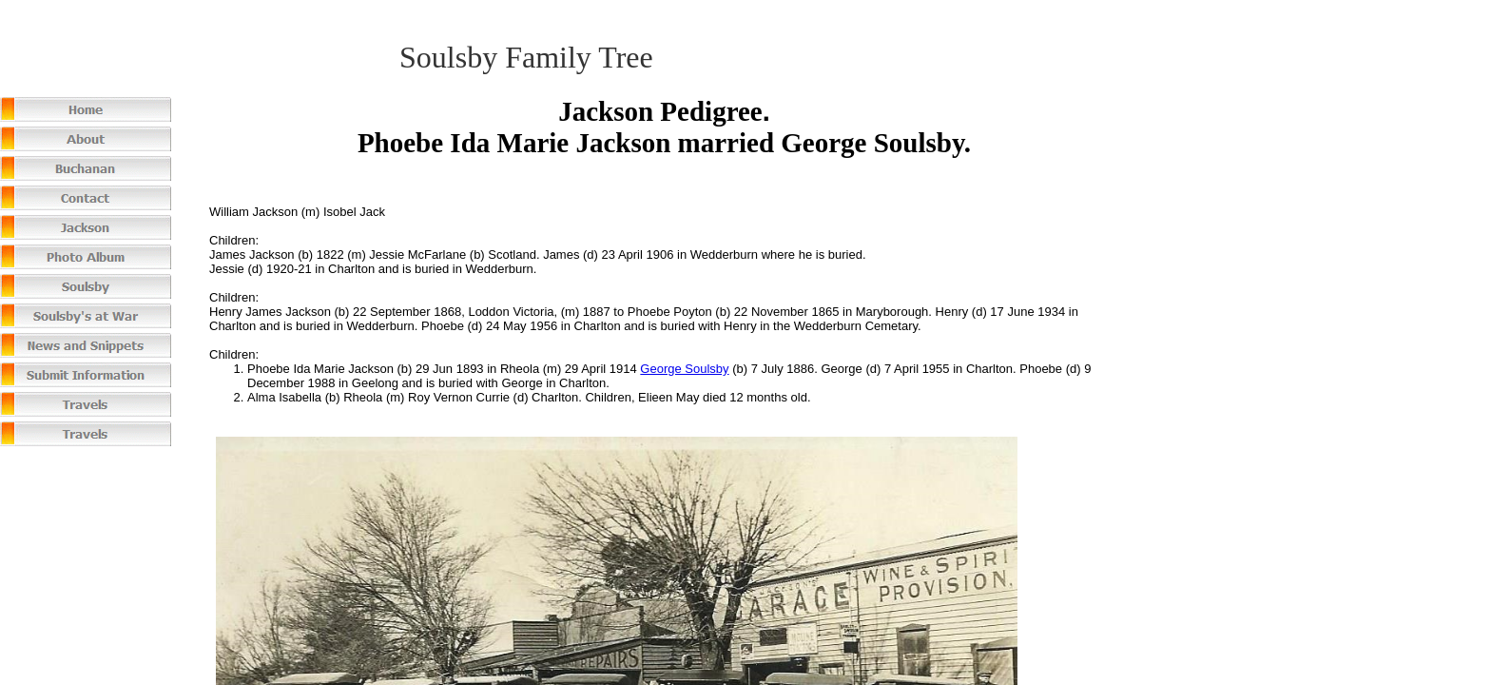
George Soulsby (684, 369)
